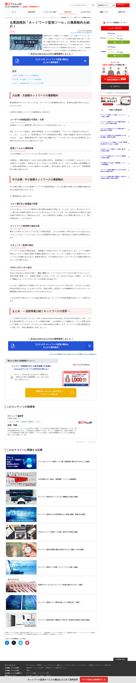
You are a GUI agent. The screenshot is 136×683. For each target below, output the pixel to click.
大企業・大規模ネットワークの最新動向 (25, 75)
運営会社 (91, 665)
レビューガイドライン (49, 665)
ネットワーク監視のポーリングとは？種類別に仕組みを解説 (113, 156)
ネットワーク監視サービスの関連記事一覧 (47, 17)
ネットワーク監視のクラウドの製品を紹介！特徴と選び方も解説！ (113, 129)
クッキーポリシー (82, 665)
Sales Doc (48, 675)
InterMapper (111, 47)
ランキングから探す (50, 12)
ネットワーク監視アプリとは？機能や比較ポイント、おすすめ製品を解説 (113, 122)
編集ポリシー (60, 665)
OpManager (111, 33)
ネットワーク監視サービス (27, 17)
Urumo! (36, 675)
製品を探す (32, 12)
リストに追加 (118, 42)
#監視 (12, 31)
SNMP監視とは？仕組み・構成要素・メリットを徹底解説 (113, 163)
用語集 (28, 670)
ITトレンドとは (30, 665)
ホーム (14, 12)
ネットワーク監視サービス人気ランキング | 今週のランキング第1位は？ (73, 354)
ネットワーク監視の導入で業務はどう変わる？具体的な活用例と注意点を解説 (114, 177)
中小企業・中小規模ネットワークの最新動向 (27, 79)
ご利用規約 (38, 665)
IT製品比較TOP (9, 17)
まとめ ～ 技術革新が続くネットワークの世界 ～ (28, 83)
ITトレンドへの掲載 (31, 673)
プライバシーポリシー (71, 665)
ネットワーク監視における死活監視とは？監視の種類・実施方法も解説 (113, 136)
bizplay (42, 675)
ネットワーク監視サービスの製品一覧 (81, 32)
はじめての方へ (86, 12)
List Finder (29, 675)
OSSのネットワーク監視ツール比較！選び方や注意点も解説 (113, 150)
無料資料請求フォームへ (123, 5)
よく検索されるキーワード (60, 667)
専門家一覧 (48, 667)
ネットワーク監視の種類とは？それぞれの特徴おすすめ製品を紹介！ (113, 170)
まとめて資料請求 (115, 28)
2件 (122, 52)
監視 (16, 17)
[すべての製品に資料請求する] (94, 679)
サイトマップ (99, 665)
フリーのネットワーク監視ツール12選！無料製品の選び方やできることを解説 (114, 143)
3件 (122, 39)
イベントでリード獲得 (43, 673)
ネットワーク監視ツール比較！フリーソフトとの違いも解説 (113, 115)
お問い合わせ (108, 665)
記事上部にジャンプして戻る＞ (86, 442)
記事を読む (68, 12)
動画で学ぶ (122, 12)
